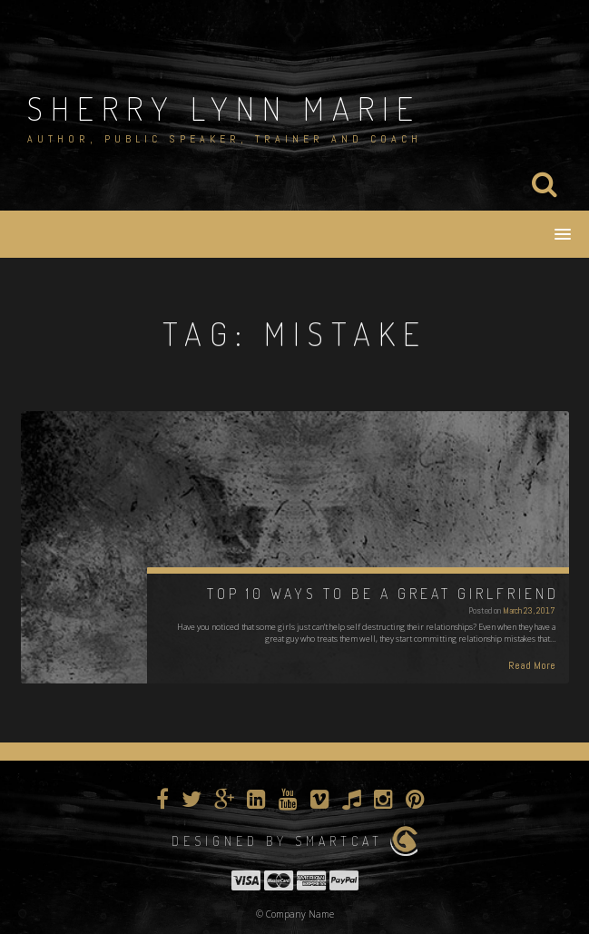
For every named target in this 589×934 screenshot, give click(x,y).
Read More (531, 665)
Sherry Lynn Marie (224, 108)
